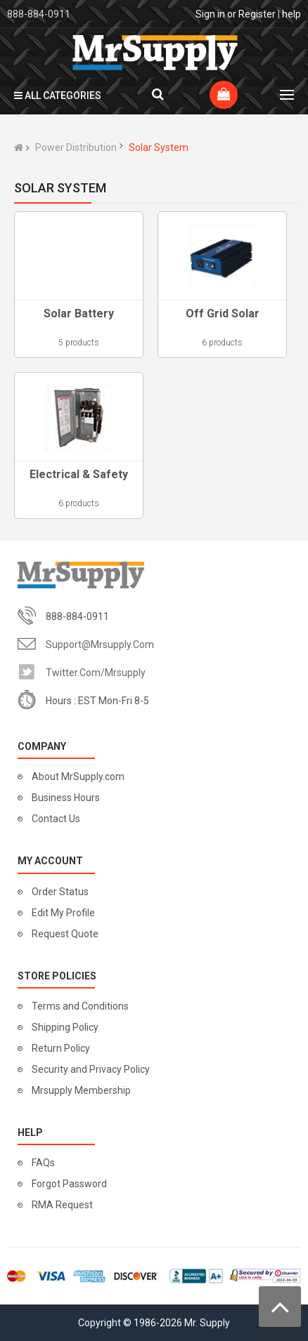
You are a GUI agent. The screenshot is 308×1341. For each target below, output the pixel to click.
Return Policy (61, 1048)
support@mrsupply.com (100, 644)
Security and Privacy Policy (91, 1069)
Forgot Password (69, 1183)
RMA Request (62, 1204)
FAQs (43, 1162)
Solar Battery (79, 313)
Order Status (60, 891)
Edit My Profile (63, 912)
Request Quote (65, 933)
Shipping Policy (65, 1027)
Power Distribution (76, 147)
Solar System (158, 147)
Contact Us (56, 818)
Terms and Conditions (80, 1006)
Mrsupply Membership (81, 1090)
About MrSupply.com (78, 776)
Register (257, 14)
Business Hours (66, 797)
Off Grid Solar (222, 313)
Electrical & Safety (79, 474)
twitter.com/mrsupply (96, 672)
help (291, 14)
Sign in (210, 14)
